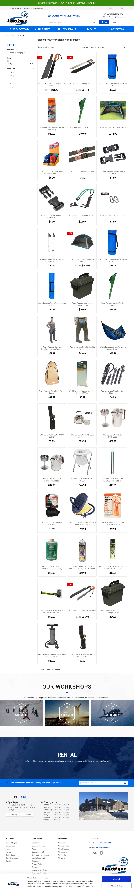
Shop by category (19, 29)
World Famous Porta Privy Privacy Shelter (52, 392)
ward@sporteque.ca (103, 847)
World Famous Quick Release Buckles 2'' (52, 216)
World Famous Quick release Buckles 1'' (113, 172)
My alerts (61, 858)
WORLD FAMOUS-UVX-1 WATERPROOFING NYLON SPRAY (82, 568)
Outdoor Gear (10, 846)
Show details (110, 884)
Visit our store (121, 17)
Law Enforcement (38, 858)
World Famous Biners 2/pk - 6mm (113, 215)
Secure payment (38, 852)
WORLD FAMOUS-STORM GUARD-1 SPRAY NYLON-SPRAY (113, 568)
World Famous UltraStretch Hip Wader (82, 348)
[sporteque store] (103, 806)
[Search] (72, 22)
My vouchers (63, 855)
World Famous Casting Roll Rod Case (113, 304)
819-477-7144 (107, 17)
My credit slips (63, 846)
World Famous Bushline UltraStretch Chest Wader (51, 348)
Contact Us (117, 29)
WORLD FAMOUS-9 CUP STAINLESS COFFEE (52, 480)
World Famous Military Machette (82, 83)
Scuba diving (10, 855)
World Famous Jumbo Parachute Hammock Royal (113, 348)
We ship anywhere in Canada (66, 16)
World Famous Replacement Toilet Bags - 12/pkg (82, 392)
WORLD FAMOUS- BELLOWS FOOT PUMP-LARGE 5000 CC (82, 524)
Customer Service (38, 846)
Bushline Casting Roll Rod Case (82, 127)
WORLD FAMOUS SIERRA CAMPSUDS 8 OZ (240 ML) (51, 568)
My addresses (63, 849)
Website (27, 815)
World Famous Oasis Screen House (82, 260)
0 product (118, 22)
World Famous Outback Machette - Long (52, 84)
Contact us (36, 843)
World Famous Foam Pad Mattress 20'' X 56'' (113, 84)
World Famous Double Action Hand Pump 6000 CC (52, 655)
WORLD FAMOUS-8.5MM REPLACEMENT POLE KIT (113, 480)
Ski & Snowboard (12, 858)
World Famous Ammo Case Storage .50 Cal (82, 304)
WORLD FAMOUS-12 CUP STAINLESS (113, 436)
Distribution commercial (40, 855)
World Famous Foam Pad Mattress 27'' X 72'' (52, 304)
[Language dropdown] (112, 8)
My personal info (64, 852)
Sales (92, 29)
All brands (43, 29)
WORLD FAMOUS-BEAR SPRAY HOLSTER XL (82, 655)
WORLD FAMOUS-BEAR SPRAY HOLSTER (52, 436)
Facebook (101, 853)
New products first (108, 47)
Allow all (116, 866)
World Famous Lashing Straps (82, 171)
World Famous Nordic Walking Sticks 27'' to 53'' (52, 260)
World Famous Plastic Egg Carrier (113, 127)
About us (35, 849)
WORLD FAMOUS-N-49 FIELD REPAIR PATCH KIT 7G (113, 524)
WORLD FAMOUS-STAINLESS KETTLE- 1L (82, 436)
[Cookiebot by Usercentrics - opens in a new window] (13, 883)
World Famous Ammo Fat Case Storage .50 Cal (113, 611)
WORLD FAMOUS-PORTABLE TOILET (82, 480)
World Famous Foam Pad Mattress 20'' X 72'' (113, 260)
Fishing (8, 852)
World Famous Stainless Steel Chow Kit (113, 392)
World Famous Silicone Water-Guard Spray (52, 128)
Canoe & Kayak (11, 843)
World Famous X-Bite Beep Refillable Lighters (51, 172)
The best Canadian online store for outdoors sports (26, 8)
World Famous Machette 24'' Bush (82, 610)
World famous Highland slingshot (82, 215)
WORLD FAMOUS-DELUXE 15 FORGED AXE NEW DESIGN (52, 611)
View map (13, 815)
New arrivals (68, 29)
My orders (62, 843)
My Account (63, 838)
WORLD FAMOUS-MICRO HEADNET (52, 524)
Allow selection (116, 873)
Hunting (8, 849)
